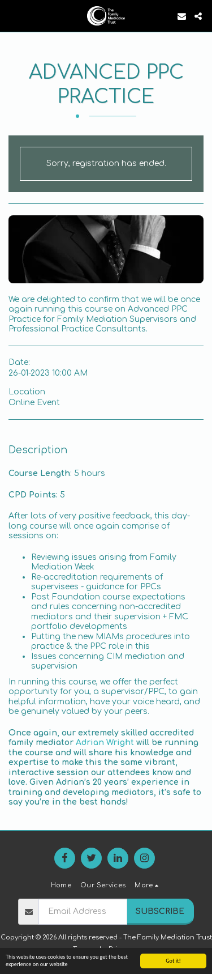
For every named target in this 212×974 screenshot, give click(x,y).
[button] (12, 15)
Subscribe (160, 911)
